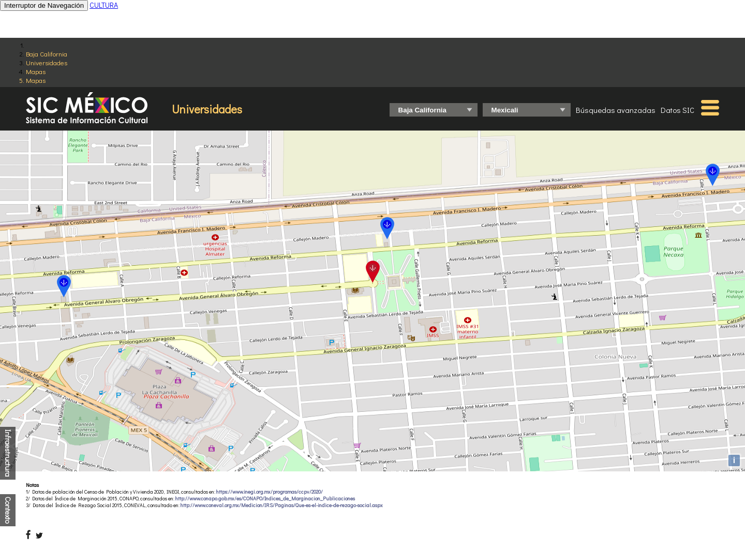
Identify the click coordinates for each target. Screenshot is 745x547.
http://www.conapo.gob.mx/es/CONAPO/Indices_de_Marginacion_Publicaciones (265, 498)
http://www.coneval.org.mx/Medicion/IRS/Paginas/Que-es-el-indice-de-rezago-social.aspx (282, 505)
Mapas (36, 71)
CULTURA (104, 5)
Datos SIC (677, 110)
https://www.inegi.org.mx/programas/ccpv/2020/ (269, 491)
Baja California (46, 53)
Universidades (46, 62)
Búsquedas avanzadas (615, 110)
